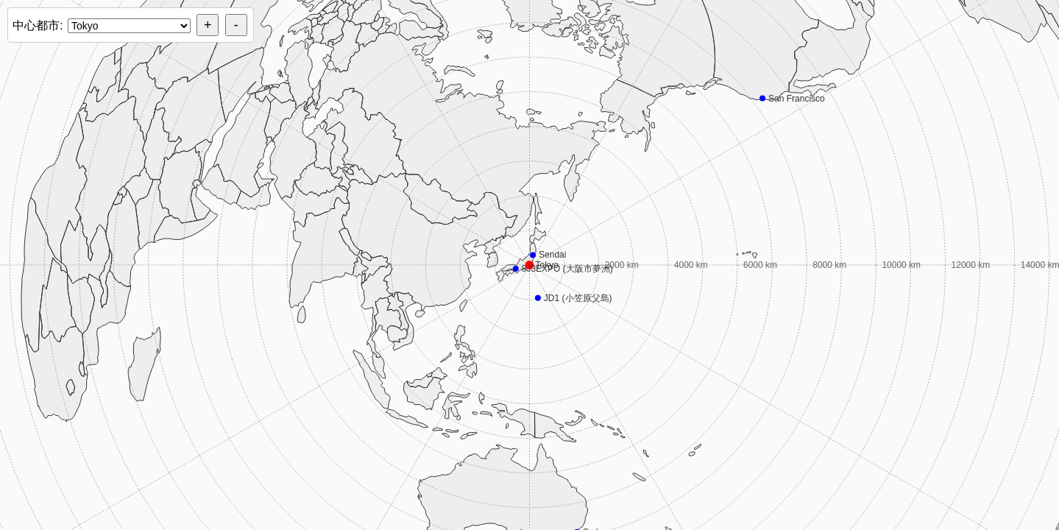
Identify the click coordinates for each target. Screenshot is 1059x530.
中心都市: (38, 25)
